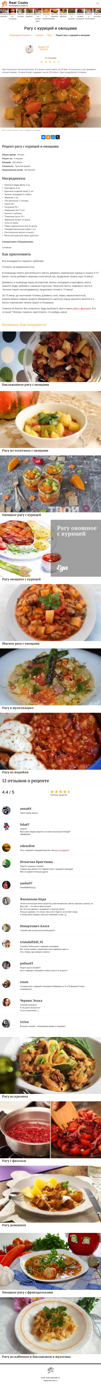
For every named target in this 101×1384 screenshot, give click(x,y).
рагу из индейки (62, 850)
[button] (97, 3)
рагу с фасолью (82, 308)
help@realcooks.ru (50, 1380)
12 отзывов (50, 58)
